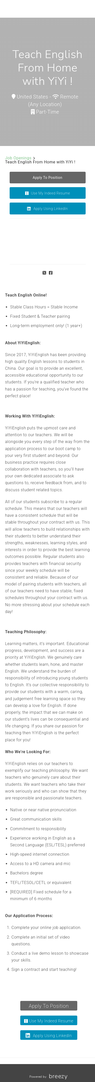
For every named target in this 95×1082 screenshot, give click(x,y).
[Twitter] (44, 272)
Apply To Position (49, 1006)
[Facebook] (51, 272)
